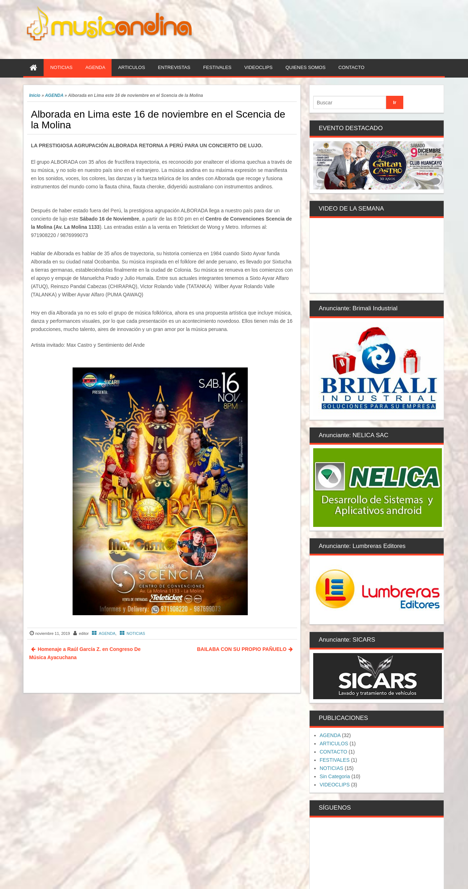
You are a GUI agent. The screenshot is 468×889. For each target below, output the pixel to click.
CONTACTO (333, 752)
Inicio (34, 95)
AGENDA (54, 95)
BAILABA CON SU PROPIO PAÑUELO (241, 649)
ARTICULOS (334, 743)
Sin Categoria (335, 776)
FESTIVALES (335, 760)
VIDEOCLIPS (335, 784)
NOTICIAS (136, 633)
